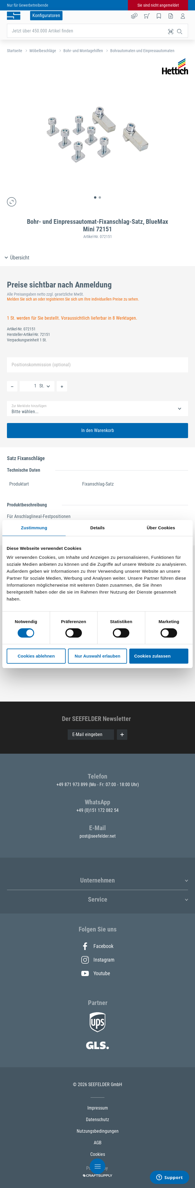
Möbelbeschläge (43, 50)
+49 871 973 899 (72, 784)
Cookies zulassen (152, 656)
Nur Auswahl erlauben (97, 656)
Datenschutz (97, 1119)
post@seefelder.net (98, 836)
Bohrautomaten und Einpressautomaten (142, 50)
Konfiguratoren (46, 15)
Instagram (97, 960)
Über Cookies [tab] (161, 527)
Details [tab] (97, 527)
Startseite (14, 50)
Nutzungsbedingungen (98, 1131)
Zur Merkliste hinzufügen (29, 406)
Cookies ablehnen (36, 656)
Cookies (97, 1154)
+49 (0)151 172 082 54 (97, 810)
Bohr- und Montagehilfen (83, 50)
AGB (98, 1142)
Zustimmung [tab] (34, 527)
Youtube (95, 973)
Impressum (97, 1108)
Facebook (97, 946)
